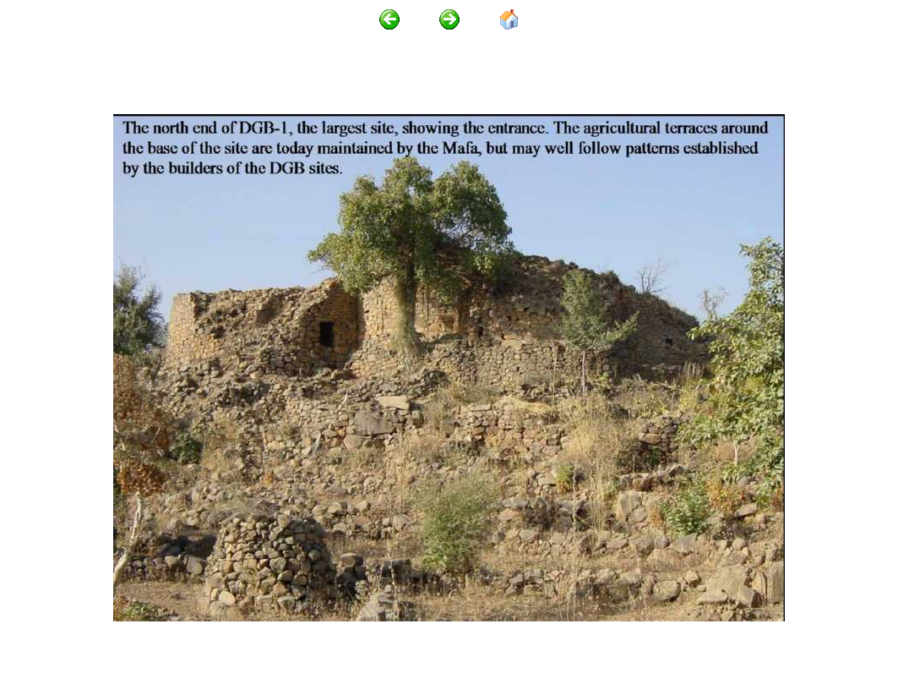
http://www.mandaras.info (186, 634)
